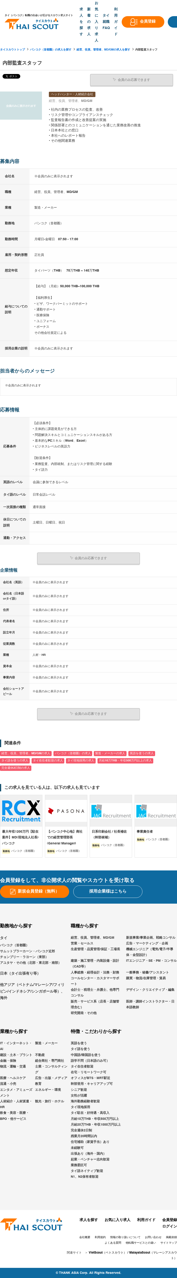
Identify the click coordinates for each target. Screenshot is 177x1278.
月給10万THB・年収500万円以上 (95, 1118)
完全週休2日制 (81, 1130)
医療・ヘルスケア (13, 1078)
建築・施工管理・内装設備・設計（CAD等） (95, 963)
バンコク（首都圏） (14, 945)
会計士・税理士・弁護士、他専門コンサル (95, 992)
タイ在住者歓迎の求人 (48, 760)
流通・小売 (8, 1083)
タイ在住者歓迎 (82, 1066)
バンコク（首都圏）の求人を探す (50, 49)
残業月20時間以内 (84, 1136)
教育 (38, 1083)
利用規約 (100, 1237)
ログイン (169, 1226)
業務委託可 (79, 1165)
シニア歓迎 (79, 1089)
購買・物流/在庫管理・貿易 (146, 978)
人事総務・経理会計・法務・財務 (95, 972)
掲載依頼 (171, 1237)
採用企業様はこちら (108, 891)
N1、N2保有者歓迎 (84, 1176)
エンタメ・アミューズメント (16, 1092)
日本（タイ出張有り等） (20, 973)
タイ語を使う (80, 1048)
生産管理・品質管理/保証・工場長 (95, 949)
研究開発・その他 (84, 1013)
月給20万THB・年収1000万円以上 (96, 1124)
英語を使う (79, 1043)
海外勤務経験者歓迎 (85, 1101)
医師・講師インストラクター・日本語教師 (150, 1004)
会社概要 (84, 1237)
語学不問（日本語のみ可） (90, 1060)
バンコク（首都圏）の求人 (73, 753)
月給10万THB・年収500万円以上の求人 (125, 760)
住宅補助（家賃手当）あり (90, 1141)
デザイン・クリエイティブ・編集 (150, 989)
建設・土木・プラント (16, 1054)
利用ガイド (146, 1220)
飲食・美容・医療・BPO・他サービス (14, 1115)
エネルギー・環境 (48, 1089)
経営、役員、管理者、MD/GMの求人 (25, 753)
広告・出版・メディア (51, 1078)
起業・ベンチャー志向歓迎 (90, 1159)
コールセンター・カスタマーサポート (95, 980)
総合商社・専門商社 (49, 1060)
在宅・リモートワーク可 (88, 1072)
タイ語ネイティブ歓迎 (87, 1170)
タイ (3, 938)
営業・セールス (82, 943)
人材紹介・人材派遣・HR (16, 1104)
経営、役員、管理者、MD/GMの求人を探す (103, 49)
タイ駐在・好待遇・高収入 (90, 1112)
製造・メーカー (46, 1043)
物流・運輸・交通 (13, 1066)
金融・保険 (8, 1060)
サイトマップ (168, 1242)
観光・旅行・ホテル (49, 1101)
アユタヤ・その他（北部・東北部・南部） (30, 962)
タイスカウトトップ (12, 49)
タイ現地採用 (80, 1107)
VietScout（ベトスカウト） (108, 1252)
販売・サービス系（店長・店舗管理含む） (95, 1004)
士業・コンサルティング (51, 1069)
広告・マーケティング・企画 (147, 943)
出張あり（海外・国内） (88, 1153)
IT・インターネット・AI (16, 1045)
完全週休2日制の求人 (15, 767)
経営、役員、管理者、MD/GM (92, 937)
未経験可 (77, 1147)
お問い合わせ (153, 1237)
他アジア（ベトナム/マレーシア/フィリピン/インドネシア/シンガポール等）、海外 (32, 991)
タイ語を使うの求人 (14, 760)
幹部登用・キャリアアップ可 (92, 1083)
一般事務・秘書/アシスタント (147, 972)
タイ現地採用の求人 (80, 760)
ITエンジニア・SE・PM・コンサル (151, 960)
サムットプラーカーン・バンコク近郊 (27, 951)
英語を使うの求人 (142, 753)
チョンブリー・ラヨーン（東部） (24, 956)
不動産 (40, 1054)
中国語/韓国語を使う (86, 1054)
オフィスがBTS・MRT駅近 (90, 1078)
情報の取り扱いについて (125, 1237)
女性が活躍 (79, 1095)
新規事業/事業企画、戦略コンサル (150, 937)
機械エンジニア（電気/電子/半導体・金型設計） (149, 951)
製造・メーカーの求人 (110, 753)
